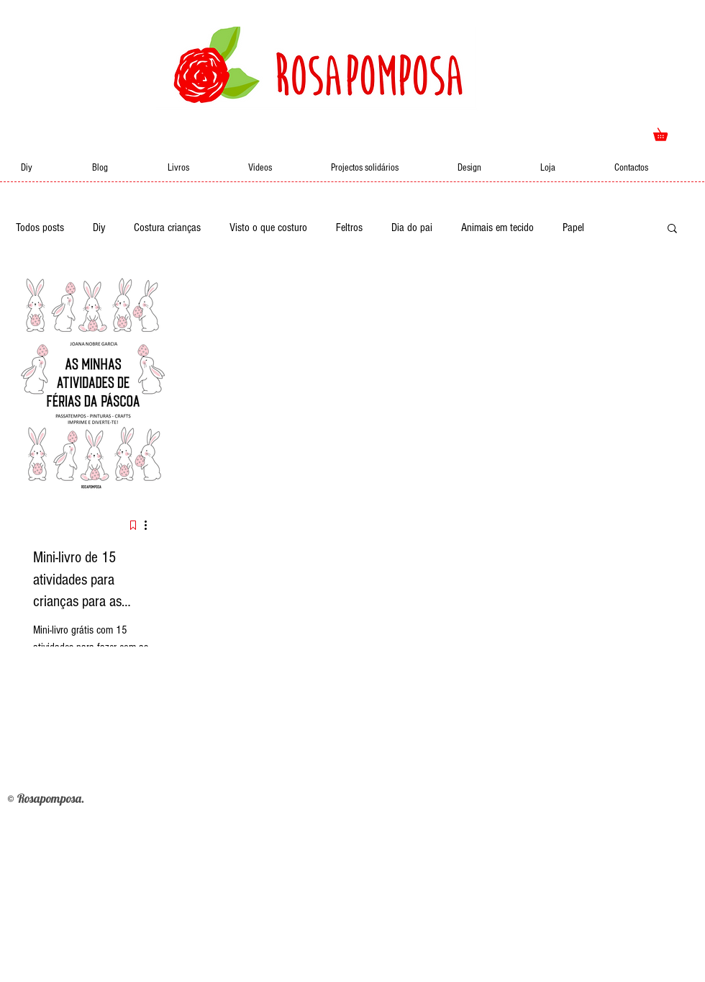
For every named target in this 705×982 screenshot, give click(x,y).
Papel (573, 227)
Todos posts (40, 227)
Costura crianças (167, 227)
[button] (666, 132)
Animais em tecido (497, 227)
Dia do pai (411, 227)
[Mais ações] (150, 525)
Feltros (349, 227)
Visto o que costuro (268, 227)
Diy (99, 227)
